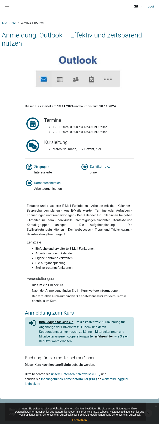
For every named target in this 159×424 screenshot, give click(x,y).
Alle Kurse (9, 23)
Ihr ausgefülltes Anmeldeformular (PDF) (69, 379)
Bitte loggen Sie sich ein (56, 322)
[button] (137, 6)
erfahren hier (103, 336)
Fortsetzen (79, 420)
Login (152, 6)
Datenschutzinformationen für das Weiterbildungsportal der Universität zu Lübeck (61, 411)
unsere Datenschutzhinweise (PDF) (75, 374)
